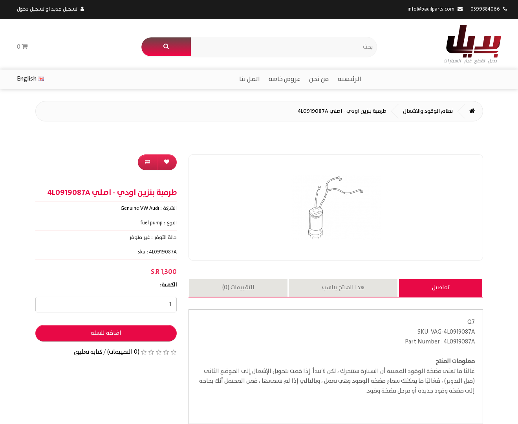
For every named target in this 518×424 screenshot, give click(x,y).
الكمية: (168, 285)
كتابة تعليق (88, 352)
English (30, 79)
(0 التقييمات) (123, 352)
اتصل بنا (249, 79)
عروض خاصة (284, 79)
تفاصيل (440, 287)
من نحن (319, 79)
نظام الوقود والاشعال (428, 111)
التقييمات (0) (238, 287)
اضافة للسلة (106, 333)
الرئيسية (349, 79)
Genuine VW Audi (140, 208)
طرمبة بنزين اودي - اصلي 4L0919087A (342, 111)
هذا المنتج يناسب (343, 287)
